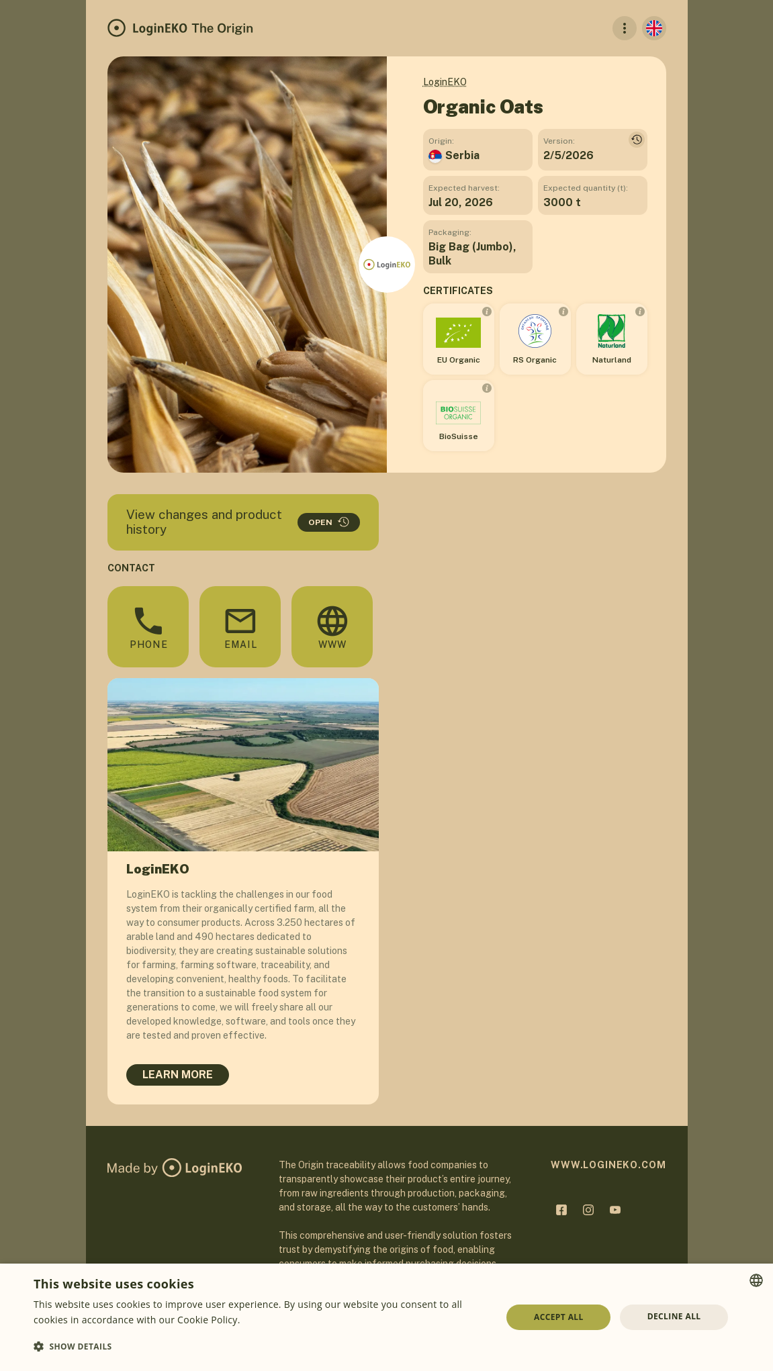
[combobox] (756, 1280)
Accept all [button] (559, 1317)
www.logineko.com (608, 1165)
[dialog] (386, 1317)
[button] (261, 1346)
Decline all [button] (674, 1316)
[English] (654, 28)
